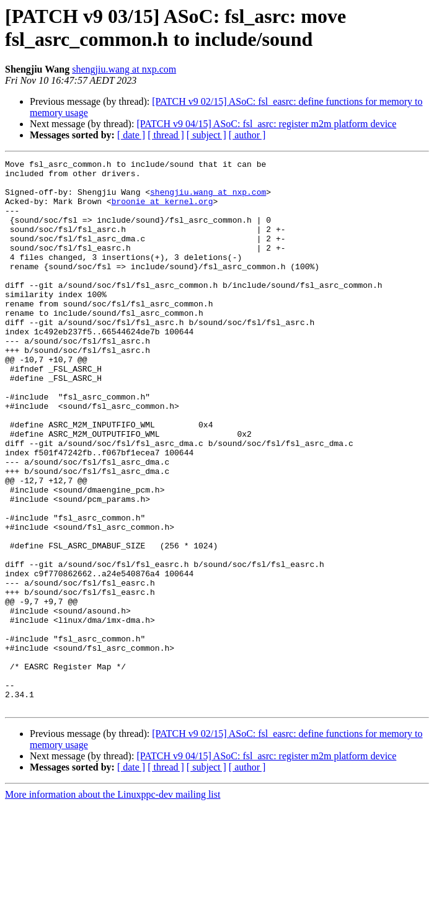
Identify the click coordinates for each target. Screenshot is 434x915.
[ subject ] (206, 135)
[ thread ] (166, 135)
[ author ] (247, 135)
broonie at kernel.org (162, 210)
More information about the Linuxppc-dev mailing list (112, 904)
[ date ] (131, 135)
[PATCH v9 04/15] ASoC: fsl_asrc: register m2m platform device (266, 123)
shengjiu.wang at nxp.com (124, 69)
